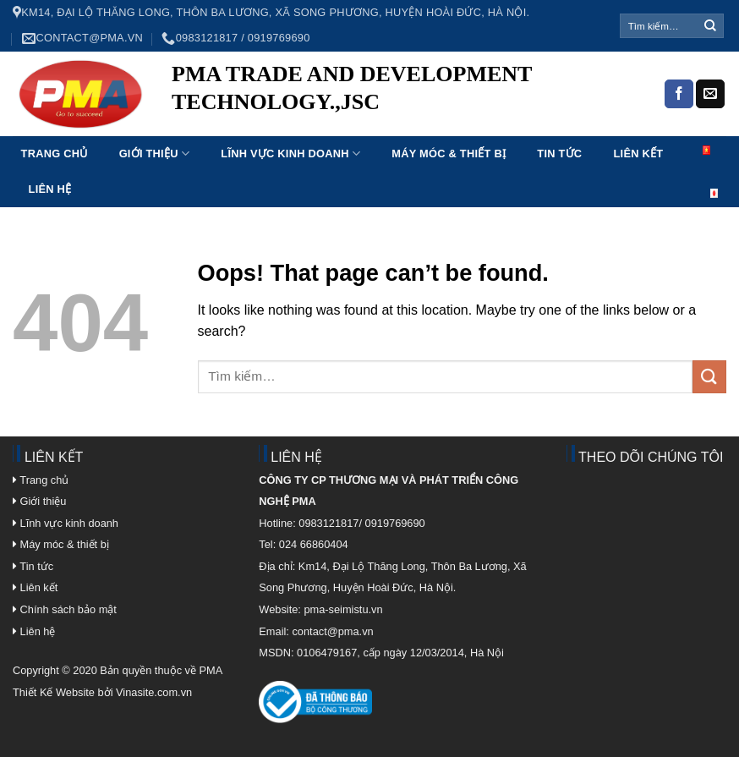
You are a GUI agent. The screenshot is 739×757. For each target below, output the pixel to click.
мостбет (187, 128)
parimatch (221, 128)
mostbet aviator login (244, 128)
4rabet (281, 128)
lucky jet (252, 128)
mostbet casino (322, 128)
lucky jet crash (353, 128)
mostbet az (316, 128)
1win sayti (237, 128)
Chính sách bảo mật (68, 609)
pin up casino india (176, 128)
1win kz (344, 128)
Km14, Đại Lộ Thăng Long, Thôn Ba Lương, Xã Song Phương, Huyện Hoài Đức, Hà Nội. (271, 13)
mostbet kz (303, 128)
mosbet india (231, 128)
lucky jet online (268, 128)
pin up (201, 128)
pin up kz (226, 128)
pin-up (204, 128)
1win (299, 128)
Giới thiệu (154, 153)
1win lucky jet (285, 128)
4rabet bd (273, 128)
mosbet (335, 128)
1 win (255, 128)
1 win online (295, 128)
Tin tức (559, 153)
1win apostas (309, 128)
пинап (291, 128)
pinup (190, 128)
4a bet (359, 128)
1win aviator (216, 128)
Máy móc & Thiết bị (448, 153)
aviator (404, 128)
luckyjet (193, 128)
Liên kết (639, 153)
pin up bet (339, 128)
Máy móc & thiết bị (61, 544)
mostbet (198, 128)
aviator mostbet (261, 128)
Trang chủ (54, 153)
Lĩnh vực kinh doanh (290, 153)
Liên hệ (50, 189)
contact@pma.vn (82, 38)
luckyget (211, 128)
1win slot (348, 128)
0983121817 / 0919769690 (235, 38)
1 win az (183, 128)
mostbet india (399, 128)
